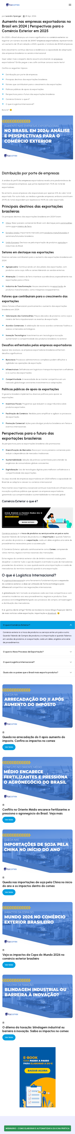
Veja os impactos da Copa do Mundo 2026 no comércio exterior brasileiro (33, 956)
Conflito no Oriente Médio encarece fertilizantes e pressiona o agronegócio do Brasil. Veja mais (36, 811)
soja (13, 226)
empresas (58, 59)
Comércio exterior (10, 533)
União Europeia (12, 242)
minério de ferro (24, 226)
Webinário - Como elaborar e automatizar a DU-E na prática (37, 1128)
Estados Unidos (13, 233)
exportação (58, 286)
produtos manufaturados (55, 233)
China (8, 223)
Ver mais (9, 747)
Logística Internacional (14, 580)
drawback (51, 613)
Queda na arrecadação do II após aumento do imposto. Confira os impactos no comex (33, 739)
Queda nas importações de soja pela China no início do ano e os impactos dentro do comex (37, 884)
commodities (66, 223)
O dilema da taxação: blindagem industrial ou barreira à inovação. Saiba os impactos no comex (35, 1029)
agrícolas (62, 242)
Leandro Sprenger (13, 16)
